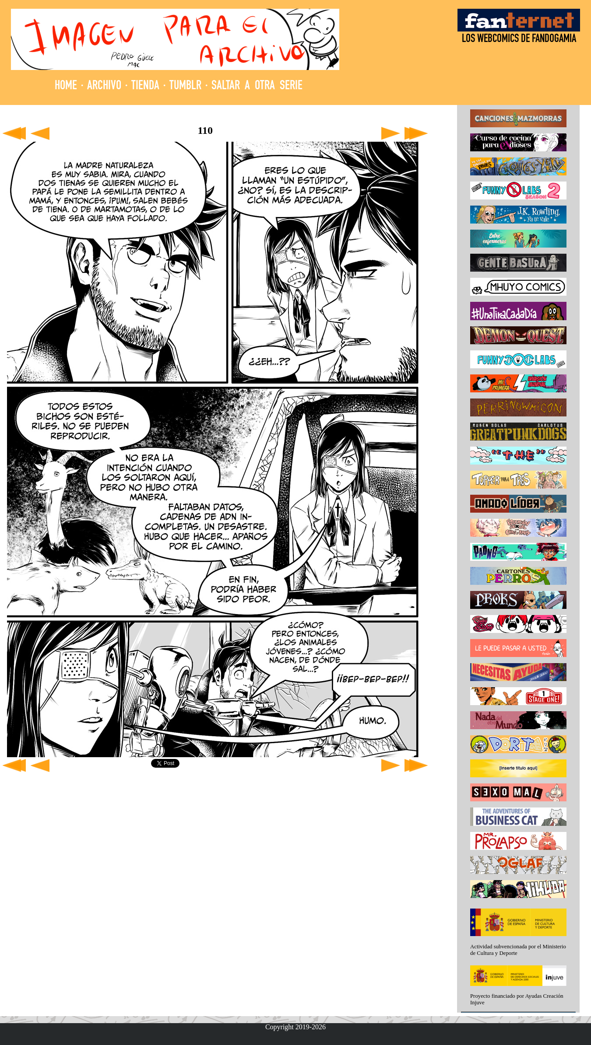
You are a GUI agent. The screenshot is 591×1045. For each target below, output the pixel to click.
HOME (66, 86)
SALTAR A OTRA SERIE (257, 86)
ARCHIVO (104, 86)
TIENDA (145, 86)
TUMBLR (185, 86)
